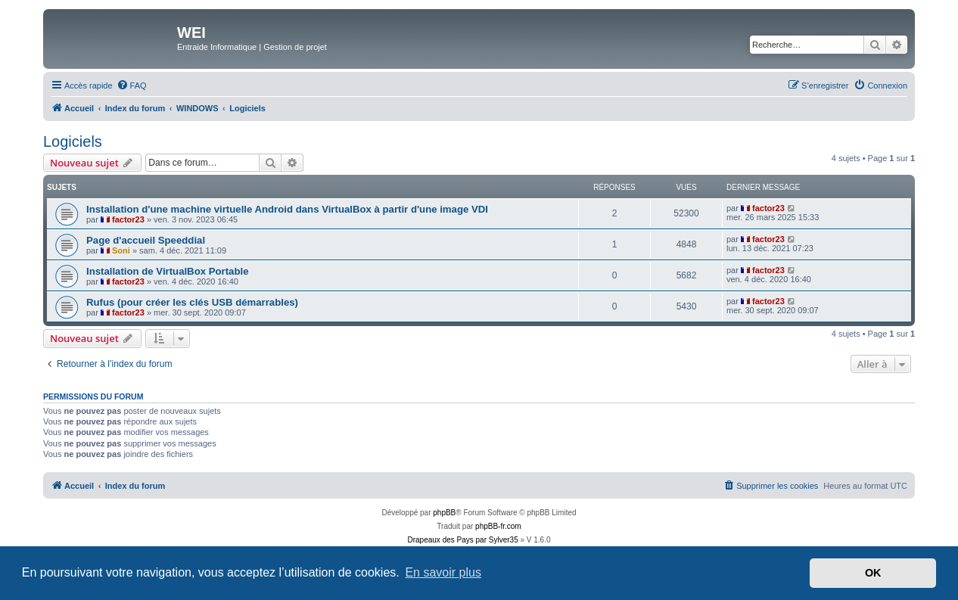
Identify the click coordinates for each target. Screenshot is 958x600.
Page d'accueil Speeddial (145, 240)
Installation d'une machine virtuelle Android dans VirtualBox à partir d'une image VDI (287, 209)
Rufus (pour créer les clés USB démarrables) (192, 302)
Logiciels (72, 141)
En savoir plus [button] (443, 572)
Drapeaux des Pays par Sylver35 (463, 540)
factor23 (128, 219)
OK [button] (873, 573)
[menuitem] (132, 85)
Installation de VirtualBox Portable (167, 271)
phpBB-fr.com (498, 526)
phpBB (444, 512)
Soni (121, 250)
